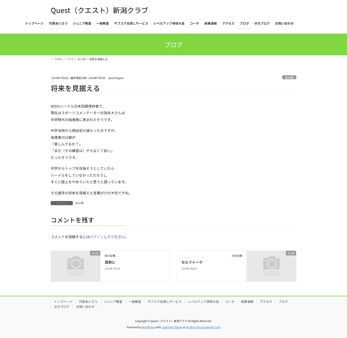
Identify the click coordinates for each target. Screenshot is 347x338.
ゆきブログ (61, 306)
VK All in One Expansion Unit (203, 327)
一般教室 (135, 301)
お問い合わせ (85, 306)
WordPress (148, 327)
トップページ (63, 301)
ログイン (97, 236)
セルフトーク (191, 262)
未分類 (289, 77)
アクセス (266, 301)
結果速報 (247, 301)
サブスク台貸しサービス (165, 301)
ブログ (283, 301)
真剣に (110, 262)
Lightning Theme (172, 327)
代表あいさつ (88, 301)
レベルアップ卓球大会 (203, 301)
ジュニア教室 (113, 301)
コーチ (230, 301)
